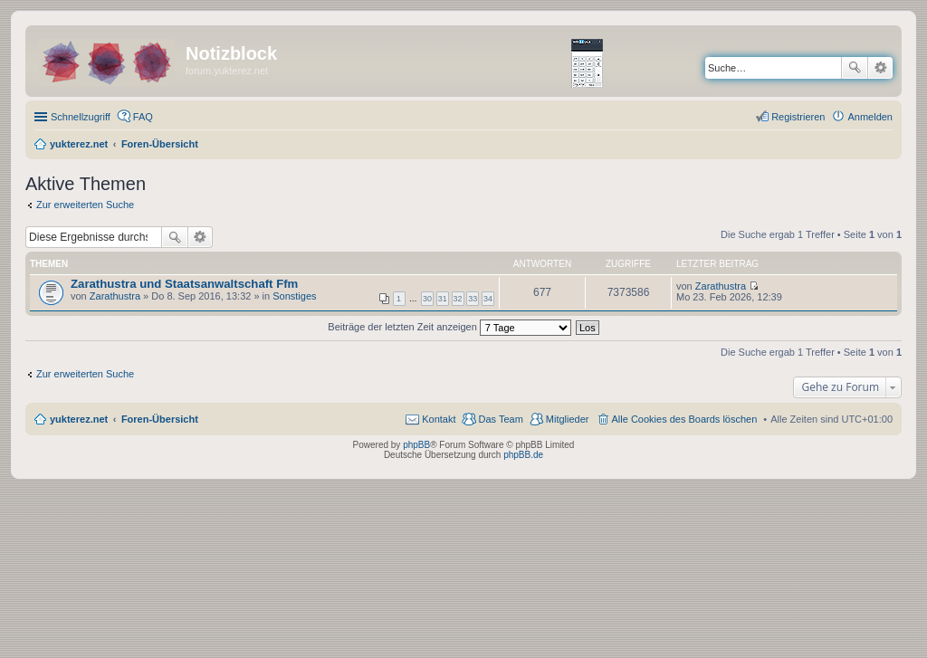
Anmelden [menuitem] (870, 116)
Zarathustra (115, 296)
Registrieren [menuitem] (798, 116)
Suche (854, 68)
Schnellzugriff (80, 116)
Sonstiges (294, 296)
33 (472, 298)
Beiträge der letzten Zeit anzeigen (449, 326)
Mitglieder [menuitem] (567, 419)
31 (442, 298)
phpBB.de (523, 455)
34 (487, 298)
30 (427, 298)
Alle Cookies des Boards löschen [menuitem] (685, 419)
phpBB (416, 445)
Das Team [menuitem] (500, 419)
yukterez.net (79, 419)
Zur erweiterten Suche (85, 204)
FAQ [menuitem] (143, 116)
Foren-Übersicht (159, 419)
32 (458, 298)
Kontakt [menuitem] (438, 419)
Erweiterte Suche (880, 68)
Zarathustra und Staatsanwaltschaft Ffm (184, 284)
